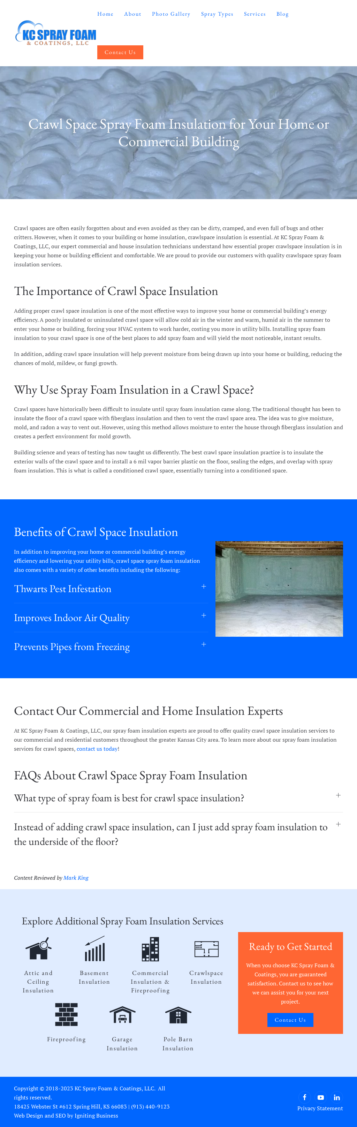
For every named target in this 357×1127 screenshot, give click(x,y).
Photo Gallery (171, 13)
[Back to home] (55, 33)
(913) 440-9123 (150, 1106)
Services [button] (255, 13)
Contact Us (120, 52)
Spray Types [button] (217, 13)
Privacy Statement (320, 1108)
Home (105, 13)
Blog (282, 13)
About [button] (133, 13)
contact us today (97, 748)
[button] (111, 588)
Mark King (76, 878)
